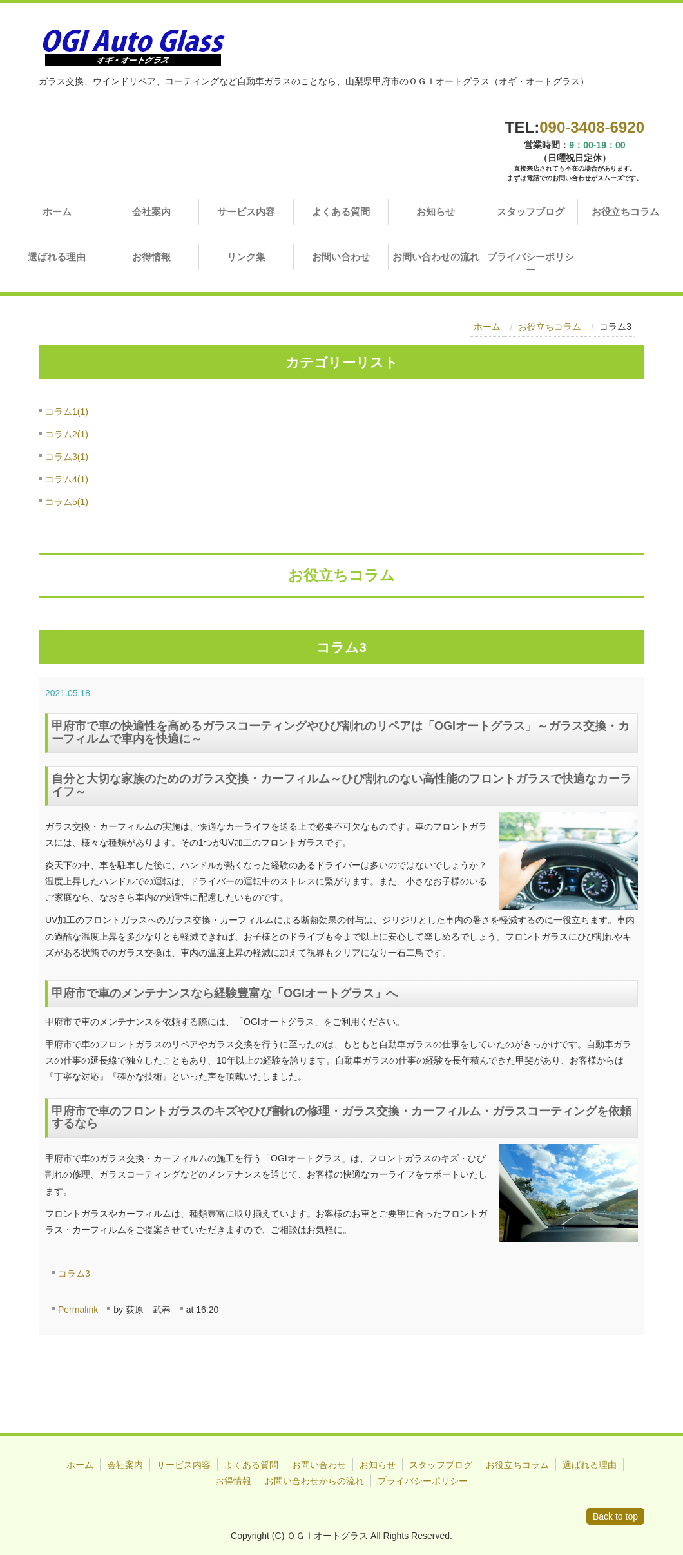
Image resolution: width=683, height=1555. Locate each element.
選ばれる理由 (57, 256)
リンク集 (246, 256)
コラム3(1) (66, 457)
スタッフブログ (530, 211)
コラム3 (74, 1273)
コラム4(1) (66, 479)
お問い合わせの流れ (435, 256)
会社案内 (151, 211)
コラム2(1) (66, 434)
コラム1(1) (66, 411)
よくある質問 (341, 211)
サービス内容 (246, 211)
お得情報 (151, 256)
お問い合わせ (341, 256)
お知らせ (435, 211)
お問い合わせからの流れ (314, 1481)
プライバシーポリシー (530, 263)
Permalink (78, 1309)
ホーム (57, 211)
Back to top (615, 1516)
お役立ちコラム (625, 211)
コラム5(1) (66, 502)
